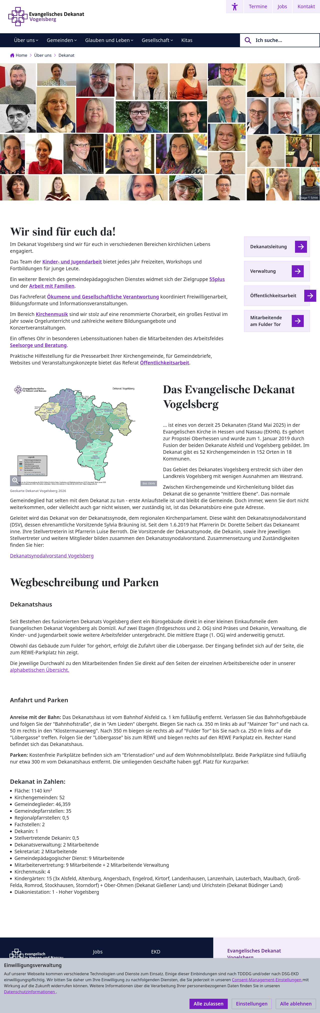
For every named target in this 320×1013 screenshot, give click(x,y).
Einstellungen (252, 1003)
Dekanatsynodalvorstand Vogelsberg (52, 555)
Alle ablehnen (296, 1003)
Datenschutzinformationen (30, 991)
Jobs (282, 6)
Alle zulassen (209, 1003)
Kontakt (306, 6)
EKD (155, 951)
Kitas (187, 40)
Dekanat (66, 55)
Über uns (24, 40)
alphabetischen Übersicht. (39, 670)
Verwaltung (263, 271)
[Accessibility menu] (235, 6)
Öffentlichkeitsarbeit (273, 295)
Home (18, 55)
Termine (258, 6)
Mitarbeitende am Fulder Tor (266, 320)
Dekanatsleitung (268, 247)
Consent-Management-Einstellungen (267, 979)
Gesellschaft (155, 40)
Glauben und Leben (107, 40)
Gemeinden (60, 40)
